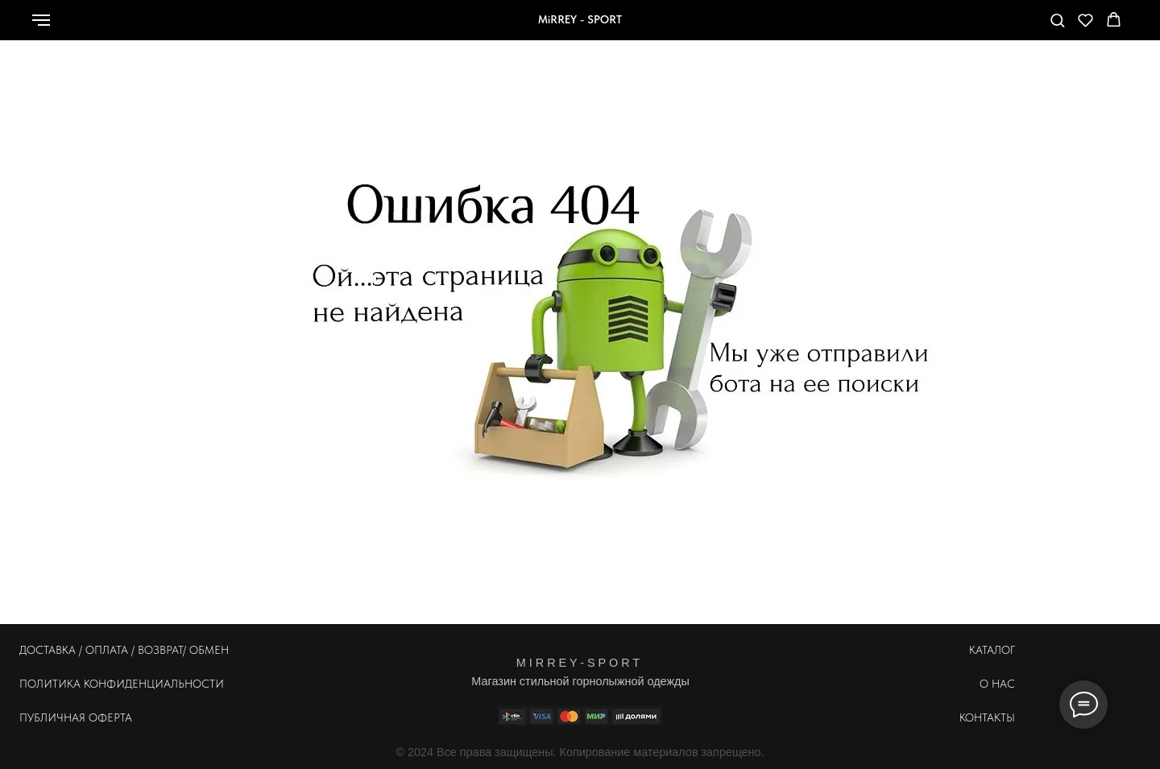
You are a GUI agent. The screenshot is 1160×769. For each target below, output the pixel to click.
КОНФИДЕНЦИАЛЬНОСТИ (154, 683)
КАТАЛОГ (992, 650)
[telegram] (1003, 27)
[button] (1057, 19)
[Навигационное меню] (41, 20)
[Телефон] (967, 27)
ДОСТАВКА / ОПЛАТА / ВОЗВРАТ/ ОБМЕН (124, 650)
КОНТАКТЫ (987, 717)
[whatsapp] (932, 27)
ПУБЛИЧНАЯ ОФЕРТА (75, 717)
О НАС (997, 683)
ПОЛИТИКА (50, 683)
